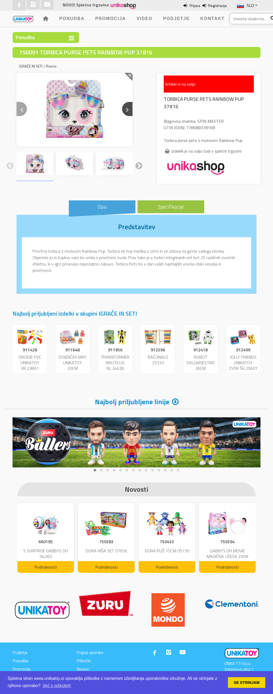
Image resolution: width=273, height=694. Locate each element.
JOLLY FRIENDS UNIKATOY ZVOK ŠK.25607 (243, 362)
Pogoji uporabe (90, 652)
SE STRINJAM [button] (247, 682)
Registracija (217, 5)
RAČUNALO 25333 (158, 360)
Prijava (195, 5)
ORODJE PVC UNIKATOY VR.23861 (29, 362)
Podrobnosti (45, 567)
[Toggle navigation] (71, 38)
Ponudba (72, 18)
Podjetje (176, 18)
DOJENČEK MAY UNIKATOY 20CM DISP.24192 (72, 365)
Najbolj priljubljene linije (132, 401)
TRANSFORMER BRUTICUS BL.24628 (115, 362)
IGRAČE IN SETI (30, 66)
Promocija (110, 18)
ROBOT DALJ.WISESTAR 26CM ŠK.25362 (200, 365)
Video (144, 18)
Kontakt (212, 18)
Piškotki (84, 660)
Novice (83, 669)
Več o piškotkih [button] (56, 685)
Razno (51, 66)
